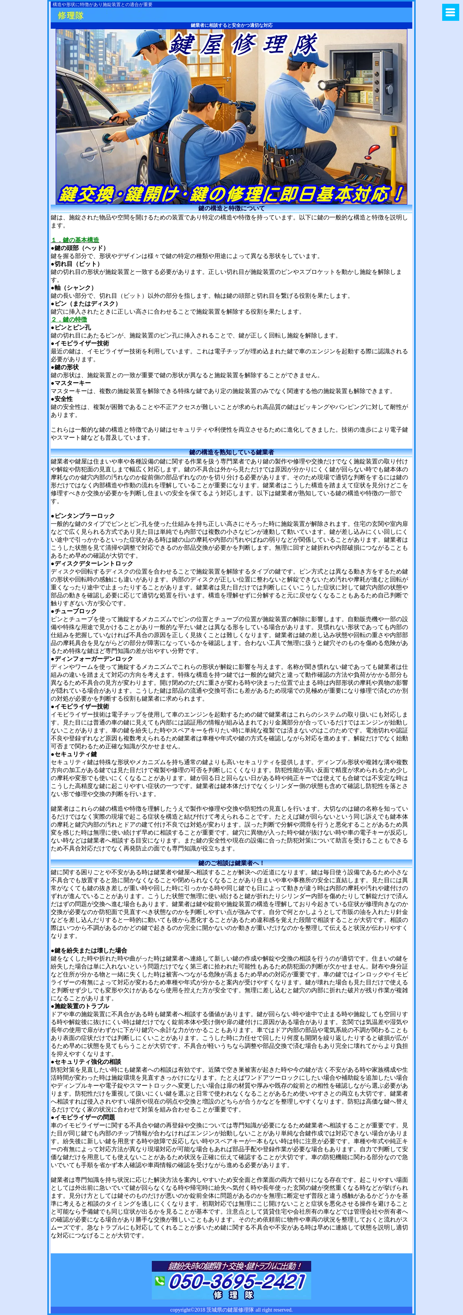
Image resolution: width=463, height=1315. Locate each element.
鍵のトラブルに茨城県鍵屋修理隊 (110, 15)
